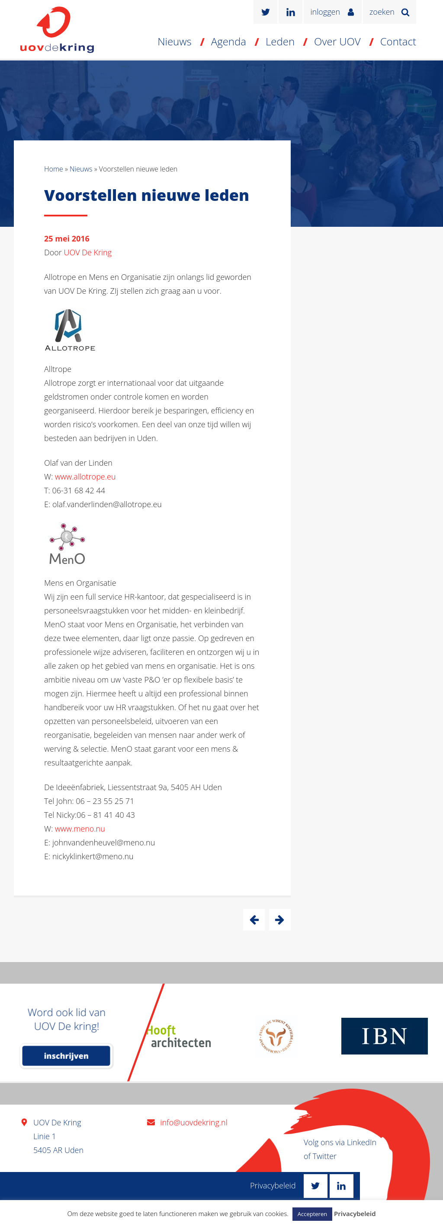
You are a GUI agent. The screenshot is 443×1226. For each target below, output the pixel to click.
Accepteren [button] (312, 1214)
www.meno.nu (80, 828)
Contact (398, 41)
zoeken (382, 11)
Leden (280, 41)
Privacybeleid (273, 1185)
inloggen (325, 11)
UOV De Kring (88, 252)
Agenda (228, 41)
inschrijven (66, 1056)
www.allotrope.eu (85, 476)
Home (53, 169)
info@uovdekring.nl (193, 1122)
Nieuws (174, 41)
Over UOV (337, 41)
